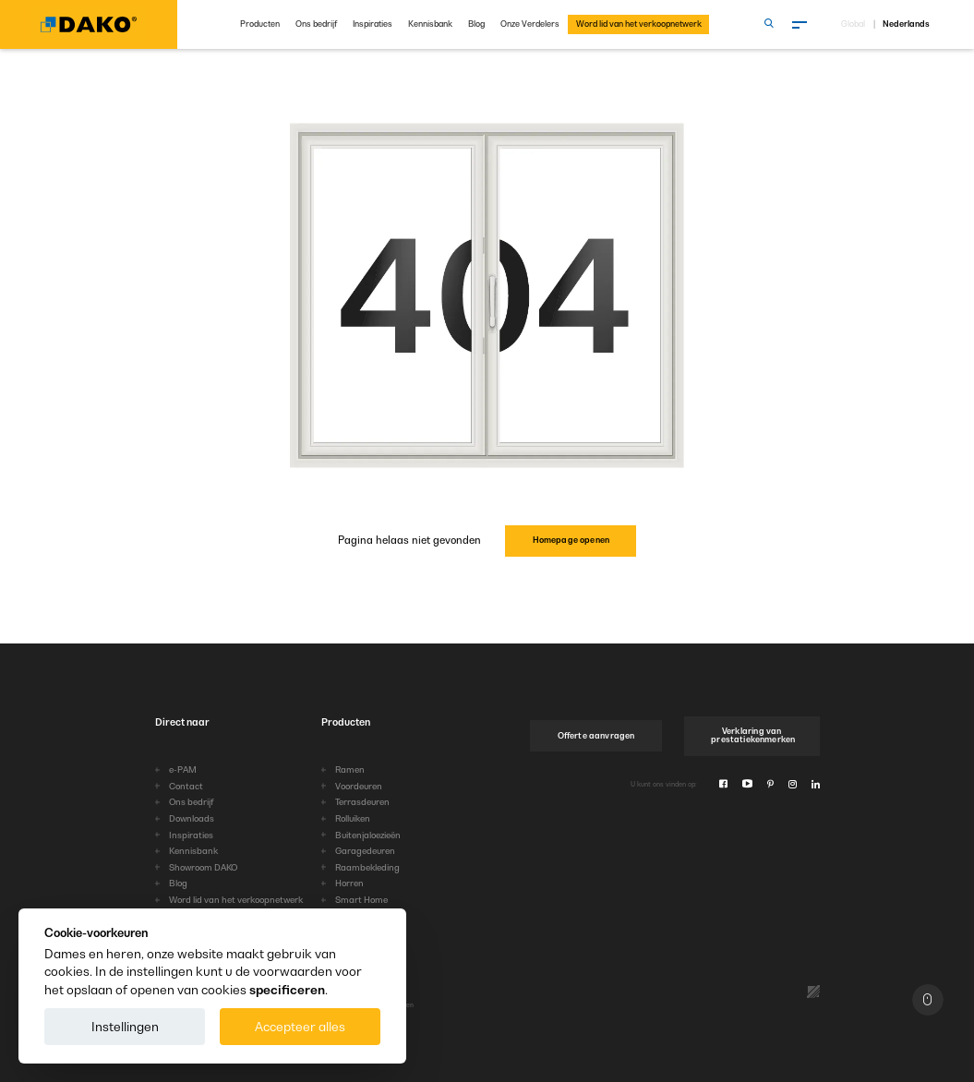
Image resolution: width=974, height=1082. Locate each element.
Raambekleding (367, 867)
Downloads (191, 818)
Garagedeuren (365, 851)
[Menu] (800, 25)
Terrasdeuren (362, 802)
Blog (476, 24)
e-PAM (183, 769)
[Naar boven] (928, 1000)
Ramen (350, 769)
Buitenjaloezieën (368, 835)
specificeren (287, 989)
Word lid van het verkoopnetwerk (639, 24)
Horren (349, 883)
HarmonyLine (363, 916)
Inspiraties (372, 24)
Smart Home (361, 900)
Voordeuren (358, 786)
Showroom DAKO (203, 867)
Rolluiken (352, 818)
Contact (186, 786)
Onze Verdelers (529, 24)
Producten (260, 24)
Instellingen (125, 1026)
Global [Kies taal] (853, 24)
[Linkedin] (816, 784)
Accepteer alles (300, 1026)
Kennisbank (430, 24)
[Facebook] (723, 784)
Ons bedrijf (316, 24)
